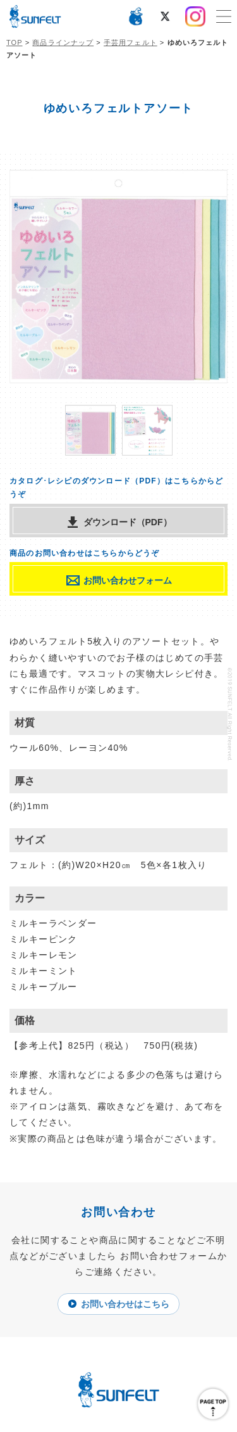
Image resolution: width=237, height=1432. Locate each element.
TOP (14, 42)
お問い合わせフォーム (127, 580)
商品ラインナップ (63, 42)
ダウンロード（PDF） (127, 522)
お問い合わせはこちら (125, 1304)
